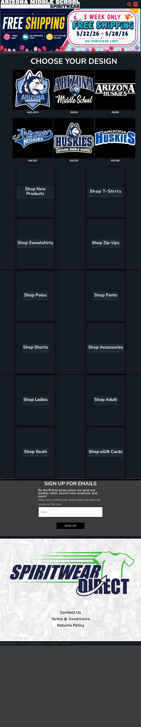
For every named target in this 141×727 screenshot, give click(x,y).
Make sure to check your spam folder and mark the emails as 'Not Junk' (69, 502)
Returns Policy (70, 625)
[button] (129, 4)
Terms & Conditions (70, 619)
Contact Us (70, 612)
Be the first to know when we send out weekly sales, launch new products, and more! (67, 493)
